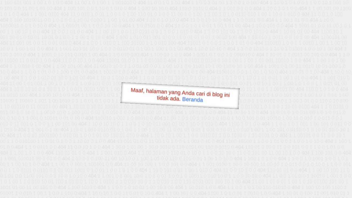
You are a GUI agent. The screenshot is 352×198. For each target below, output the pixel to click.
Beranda (192, 99)
